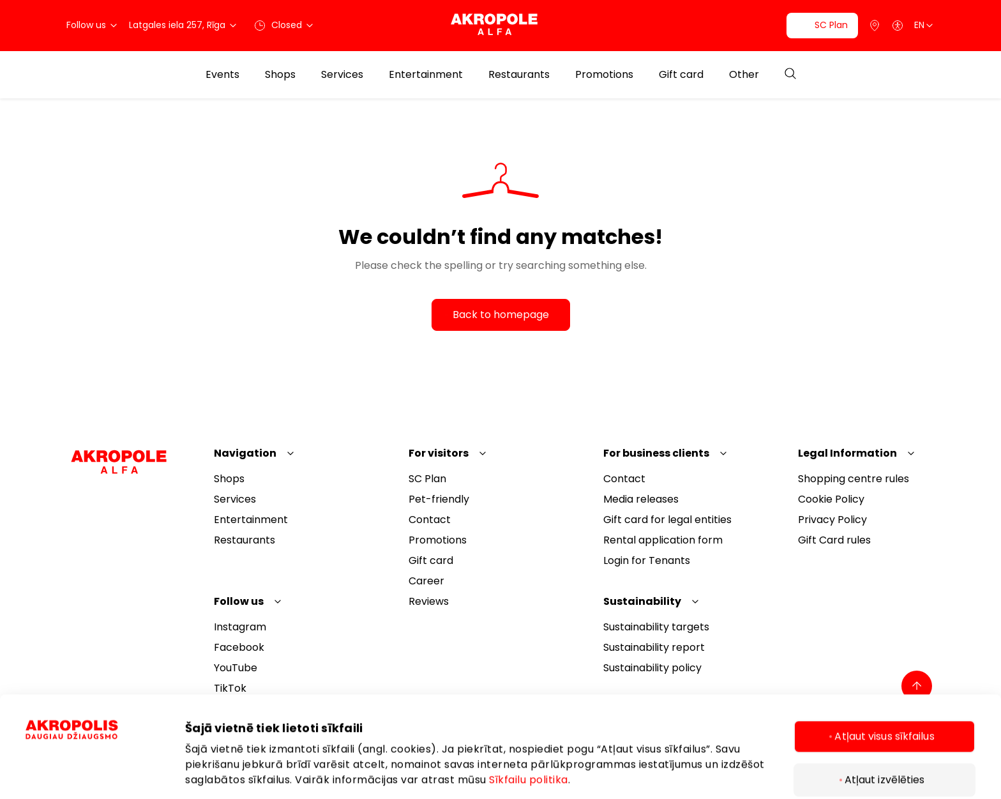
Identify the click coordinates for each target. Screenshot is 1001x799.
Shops (280, 75)
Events (222, 75)
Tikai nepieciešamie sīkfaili (884, 756)
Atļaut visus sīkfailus (884, 669)
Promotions (604, 75)
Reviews (429, 601)
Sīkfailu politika (528, 713)
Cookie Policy (831, 499)
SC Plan (427, 478)
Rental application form (663, 540)
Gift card (681, 75)
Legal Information (847, 453)
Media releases (641, 499)
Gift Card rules (834, 540)
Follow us (239, 601)
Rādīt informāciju (229, 763)
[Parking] (874, 25)
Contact (430, 519)
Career (426, 581)
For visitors (439, 453)
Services (342, 75)
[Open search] (790, 74)
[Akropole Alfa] (500, 25)
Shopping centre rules (853, 478)
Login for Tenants (646, 560)
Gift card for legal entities (667, 519)
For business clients (656, 453)
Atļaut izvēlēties (885, 713)
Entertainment (426, 75)
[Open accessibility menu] (897, 25)
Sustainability (642, 601)
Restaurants (519, 75)
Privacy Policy (832, 519)
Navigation (245, 453)
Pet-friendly (439, 499)
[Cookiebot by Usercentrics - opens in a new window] (93, 763)
